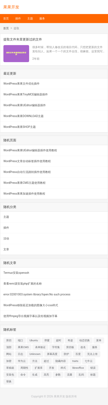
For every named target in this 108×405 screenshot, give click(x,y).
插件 (18, 18)
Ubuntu (34, 340)
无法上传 (92, 354)
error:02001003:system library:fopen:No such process (36, 294)
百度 (78, 354)
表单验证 (40, 347)
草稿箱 (10, 367)
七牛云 (89, 361)
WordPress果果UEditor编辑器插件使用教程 (30, 150)
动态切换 (84, 340)
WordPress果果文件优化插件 (21, 83)
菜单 (98, 340)
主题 (30, 18)
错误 (93, 367)
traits (75, 361)
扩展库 (39, 367)
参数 (58, 374)
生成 (34, 374)
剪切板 (70, 347)
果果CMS (23, 347)
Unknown (35, 354)
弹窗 (47, 340)
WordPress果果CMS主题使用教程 (24, 182)
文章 (6, 249)
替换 (8, 381)
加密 (8, 361)
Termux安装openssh (16, 272)
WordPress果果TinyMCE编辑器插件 (25, 94)
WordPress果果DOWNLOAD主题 (23, 116)
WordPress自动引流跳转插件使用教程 (27, 172)
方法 (34, 361)
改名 (83, 347)
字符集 (56, 347)
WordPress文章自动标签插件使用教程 (27, 161)
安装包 (10, 374)
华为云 (22, 361)
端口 (20, 340)
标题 (93, 374)
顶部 (8, 347)
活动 (6, 238)
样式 (63, 367)
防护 (66, 354)
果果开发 (11, 7)
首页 (6, 18)
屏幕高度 (52, 354)
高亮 (46, 374)
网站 (8, 354)
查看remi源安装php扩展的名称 (22, 283)
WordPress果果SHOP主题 (19, 126)
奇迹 (70, 340)
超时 (58, 340)
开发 (51, 367)
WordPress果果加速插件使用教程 (24, 193)
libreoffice (78, 367)
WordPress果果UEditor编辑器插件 (24, 105)
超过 (46, 361)
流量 (69, 374)
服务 (42, 18)
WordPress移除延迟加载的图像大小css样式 (30, 305)
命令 (23, 374)
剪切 (8, 340)
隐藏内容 (60, 361)
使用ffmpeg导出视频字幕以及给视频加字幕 (30, 316)
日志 (20, 354)
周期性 (24, 367)
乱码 (81, 374)
